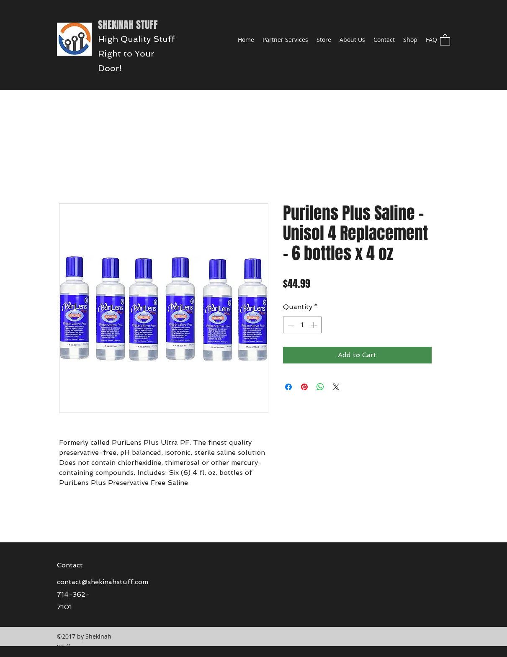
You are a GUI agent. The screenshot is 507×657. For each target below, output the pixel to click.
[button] (445, 39)
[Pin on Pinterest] (304, 387)
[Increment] (314, 325)
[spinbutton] (302, 325)
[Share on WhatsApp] (320, 387)
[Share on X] (336, 387)
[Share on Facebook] (288, 387)
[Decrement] (290, 325)
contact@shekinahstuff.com (102, 582)
